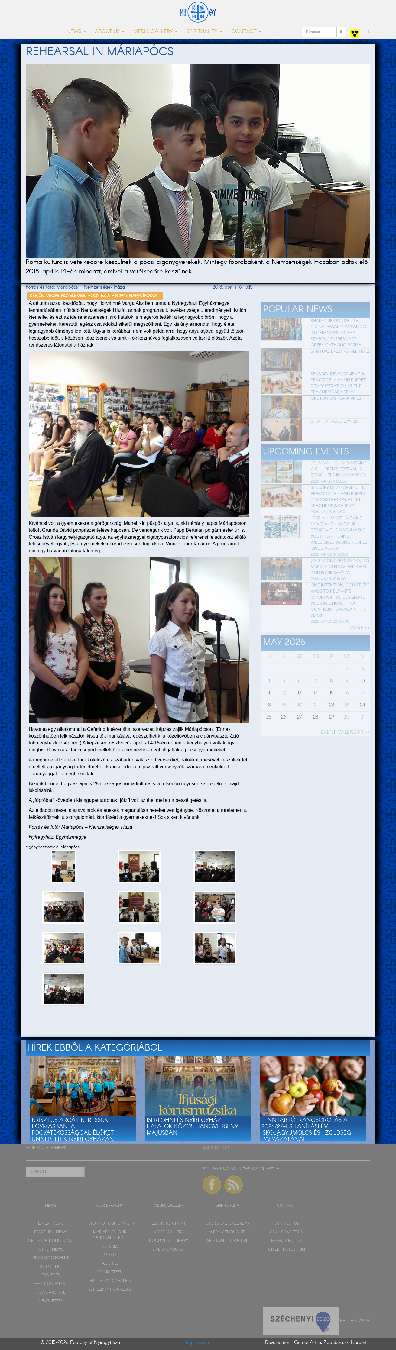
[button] (369, 31)
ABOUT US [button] (109, 31)
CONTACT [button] (246, 31)
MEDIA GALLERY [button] (155, 31)
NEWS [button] (76, 31)
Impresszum (198, 1342)
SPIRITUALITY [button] (204, 31)
